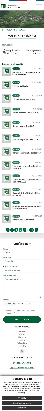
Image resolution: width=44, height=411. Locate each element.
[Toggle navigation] (39, 6)
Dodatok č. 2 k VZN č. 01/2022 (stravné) (26, 194)
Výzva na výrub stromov (23, 99)
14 (31, 229)
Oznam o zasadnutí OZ (23, 126)
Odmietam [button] (22, 408)
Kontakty (22, 346)
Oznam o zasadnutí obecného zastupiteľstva (26, 73)
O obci (22, 331)
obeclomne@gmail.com (23, 368)
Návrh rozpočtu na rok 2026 (25, 112)
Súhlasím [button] (22, 398)
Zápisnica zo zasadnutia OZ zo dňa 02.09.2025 (26, 180)
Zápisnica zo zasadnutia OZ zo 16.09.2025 (26, 167)
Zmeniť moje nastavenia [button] (22, 403)
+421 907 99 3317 (23, 363)
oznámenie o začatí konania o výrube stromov (26, 207)
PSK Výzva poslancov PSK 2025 (26, 139)
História (22, 334)
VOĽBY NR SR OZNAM (16, 30)
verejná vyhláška (20, 86)
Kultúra (22, 340)
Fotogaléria (22, 343)
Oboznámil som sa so (20, 312)
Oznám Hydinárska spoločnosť (26, 153)
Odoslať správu (22, 319)
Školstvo (22, 337)
